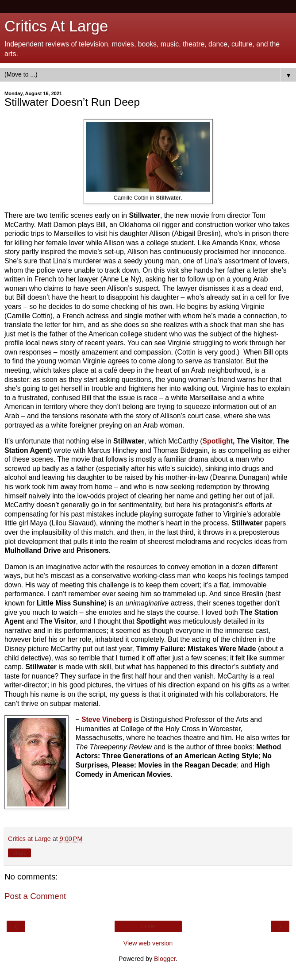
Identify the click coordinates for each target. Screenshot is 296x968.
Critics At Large (56, 26)
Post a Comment (35, 896)
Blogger (165, 958)
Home (148, 926)
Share (19, 853)
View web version (148, 943)
